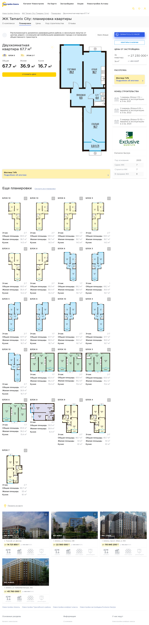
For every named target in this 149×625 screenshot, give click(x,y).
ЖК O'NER (106, 535)
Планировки (56, 13)
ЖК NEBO (57, 535)
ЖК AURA (8, 535)
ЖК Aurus (9, 582)
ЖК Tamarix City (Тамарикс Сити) (35, 13)
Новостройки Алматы (11, 13)
